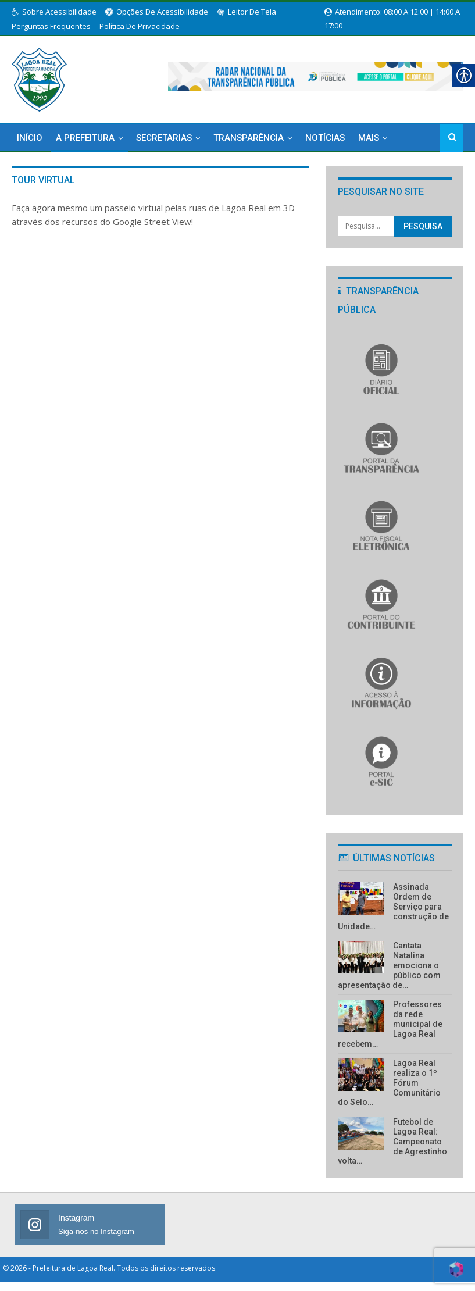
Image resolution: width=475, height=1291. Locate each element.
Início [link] (29, 137)
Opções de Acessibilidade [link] (156, 11)
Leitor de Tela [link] (246, 11)
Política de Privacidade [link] (139, 26)
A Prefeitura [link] (85, 137)
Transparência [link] (248, 137)
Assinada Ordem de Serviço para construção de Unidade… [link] (393, 906)
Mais (368, 137)
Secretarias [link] (164, 137)
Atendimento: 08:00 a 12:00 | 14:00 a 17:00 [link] (392, 12)
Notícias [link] (325, 137)
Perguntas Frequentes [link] (51, 26)
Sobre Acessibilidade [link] (54, 11)
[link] (39, 77)
